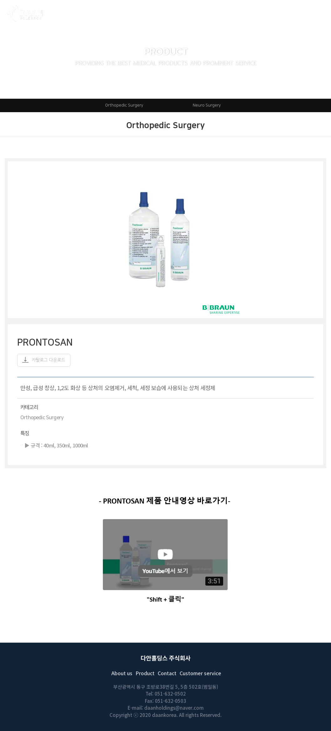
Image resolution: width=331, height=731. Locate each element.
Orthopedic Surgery (124, 105)
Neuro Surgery (207, 105)
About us (121, 673)
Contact (167, 673)
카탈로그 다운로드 (43, 360)
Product (145, 673)
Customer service (200, 673)
